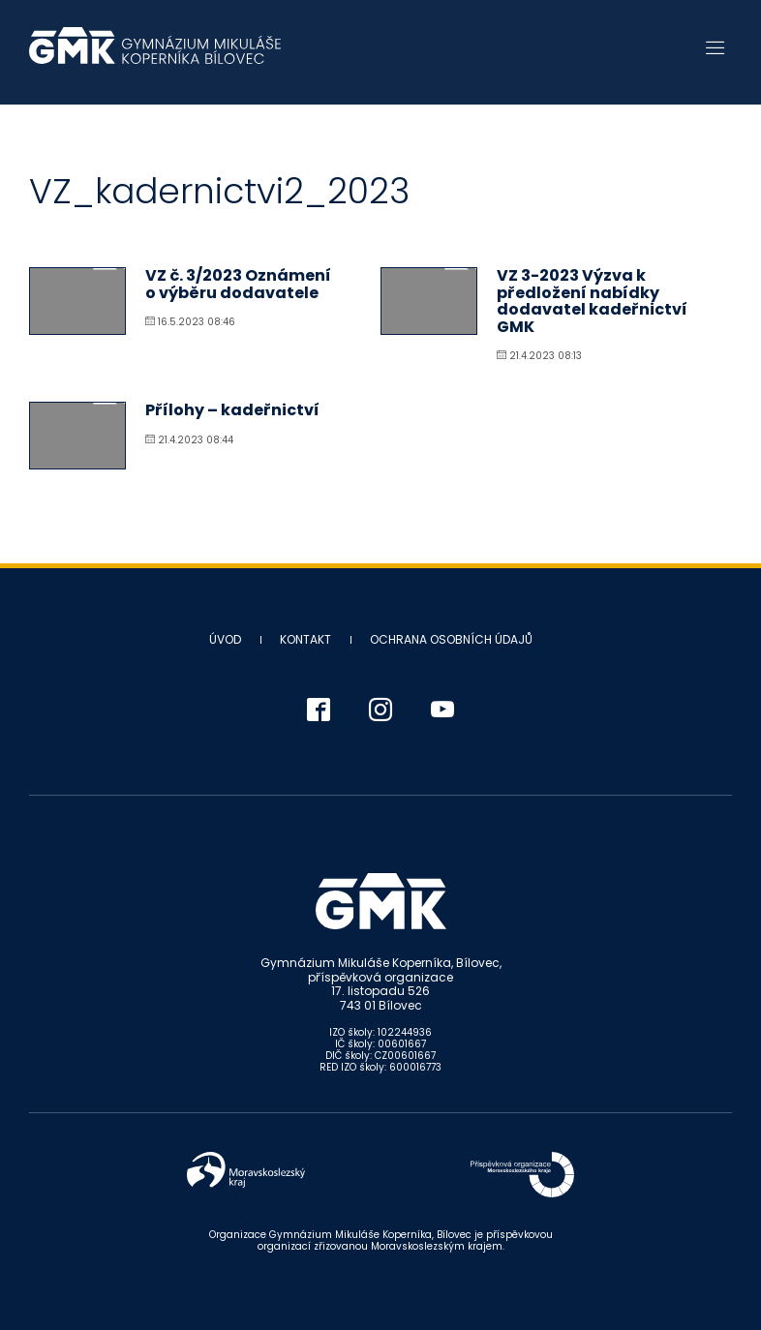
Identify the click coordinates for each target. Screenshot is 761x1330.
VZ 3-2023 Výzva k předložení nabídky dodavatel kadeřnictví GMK (592, 301)
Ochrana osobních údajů (451, 639)
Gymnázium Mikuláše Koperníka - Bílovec (155, 55)
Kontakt (305, 639)
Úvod (225, 639)
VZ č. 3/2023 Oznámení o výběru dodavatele (238, 284)
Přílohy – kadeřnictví (232, 410)
